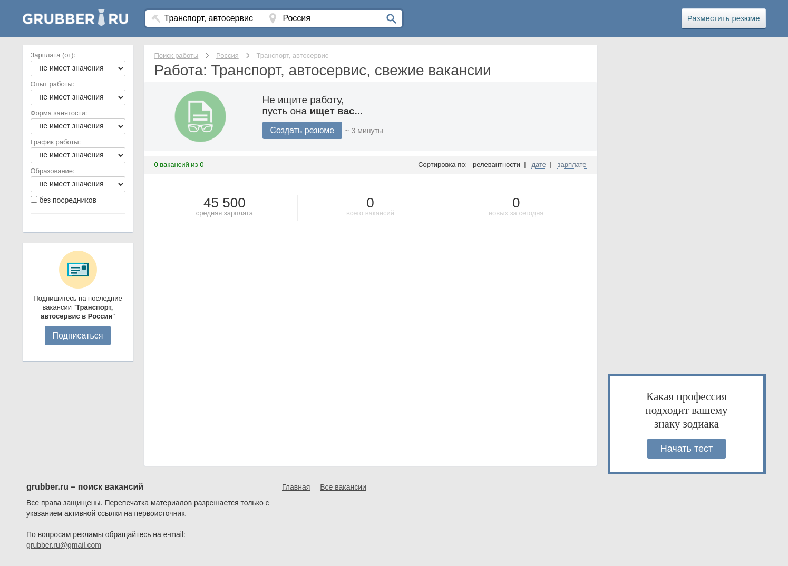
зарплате (571, 164)
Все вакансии (343, 487)
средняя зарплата (224, 213)
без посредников (67, 200)
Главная (296, 487)
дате (538, 164)
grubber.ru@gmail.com (63, 545)
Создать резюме (302, 130)
